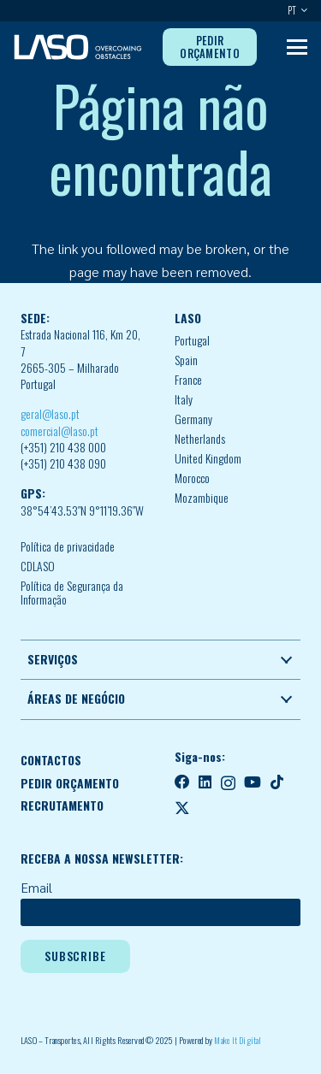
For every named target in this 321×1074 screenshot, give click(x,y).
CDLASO (38, 566)
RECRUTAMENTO (62, 805)
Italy (184, 399)
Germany (193, 419)
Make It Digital (237, 1040)
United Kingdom (208, 458)
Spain (186, 360)
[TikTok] (276, 782)
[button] (301, 10)
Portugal (192, 340)
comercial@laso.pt (59, 431)
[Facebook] (182, 782)
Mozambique (202, 497)
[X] (182, 808)
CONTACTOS (51, 760)
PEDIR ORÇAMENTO (70, 783)
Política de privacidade (68, 546)
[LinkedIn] (205, 782)
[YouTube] (252, 782)
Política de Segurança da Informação (72, 593)
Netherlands (200, 438)
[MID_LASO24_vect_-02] (78, 47)
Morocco (192, 478)
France (188, 379)
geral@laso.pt (50, 413)
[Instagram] (228, 783)
